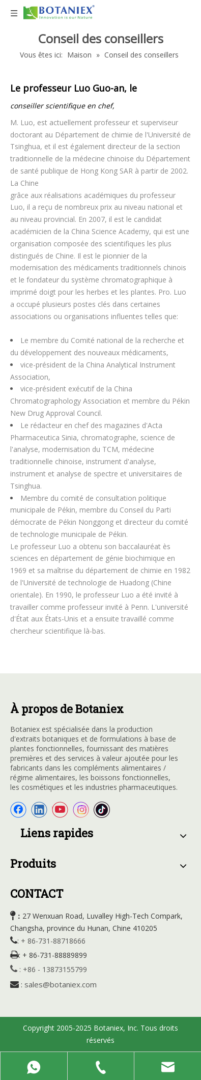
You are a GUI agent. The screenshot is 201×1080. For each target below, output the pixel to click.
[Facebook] (18, 810)
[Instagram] (81, 810)
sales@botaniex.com (60, 984)
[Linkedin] (39, 810)
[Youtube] (60, 810)
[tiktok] (102, 810)
